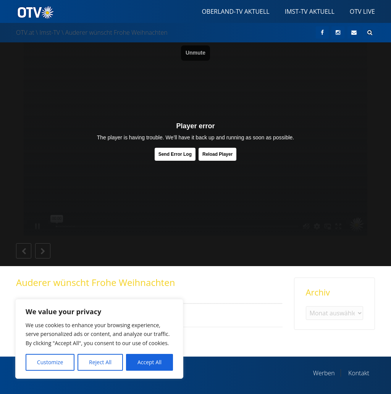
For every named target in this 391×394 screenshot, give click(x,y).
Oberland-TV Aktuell (235, 11)
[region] (99, 339)
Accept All (149, 362)
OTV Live (362, 11)
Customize (50, 362)
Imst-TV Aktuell (309, 11)
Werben (324, 373)
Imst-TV (49, 32)
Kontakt (358, 373)
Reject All (100, 362)
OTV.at (25, 32)
